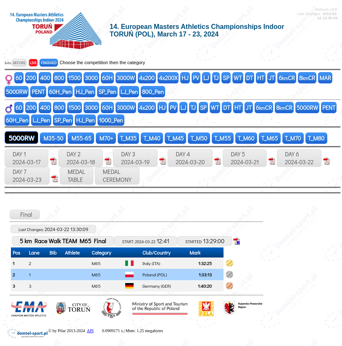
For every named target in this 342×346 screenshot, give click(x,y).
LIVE (33, 62)
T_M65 (269, 138)
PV (196, 78)
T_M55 (222, 138)
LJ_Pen (129, 92)
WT (238, 78)
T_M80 (316, 138)
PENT (38, 92)
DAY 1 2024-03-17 (26, 158)
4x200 (147, 78)
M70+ (106, 138)
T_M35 (128, 138)
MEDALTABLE (76, 176)
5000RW (16, 92)
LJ (206, 78)
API (90, 330)
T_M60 (246, 138)
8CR (307, 78)
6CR (287, 78)
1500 (74, 78)
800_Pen (153, 92)
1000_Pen (111, 120)
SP (226, 78)
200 (31, 78)
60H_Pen (60, 92)
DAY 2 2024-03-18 (80, 158)
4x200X (168, 78)
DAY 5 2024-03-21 (245, 158)
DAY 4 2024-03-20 (190, 158)
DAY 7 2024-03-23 (27, 176)
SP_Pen (107, 92)
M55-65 (81, 138)
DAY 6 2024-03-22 (299, 158)
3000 (91, 78)
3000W (126, 78)
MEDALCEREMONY (117, 176)
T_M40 (151, 138)
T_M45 (175, 138)
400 (45, 78)
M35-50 (53, 138)
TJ (216, 78)
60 (19, 78)
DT (249, 78)
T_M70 (293, 138)
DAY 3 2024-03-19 (135, 158)
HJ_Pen (85, 92)
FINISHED (48, 62)
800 (59, 78)
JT (271, 78)
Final (25, 215)
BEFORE (19, 62)
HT (260, 78)
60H (107, 78)
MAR (325, 78)
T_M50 (198, 138)
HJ (185, 78)
